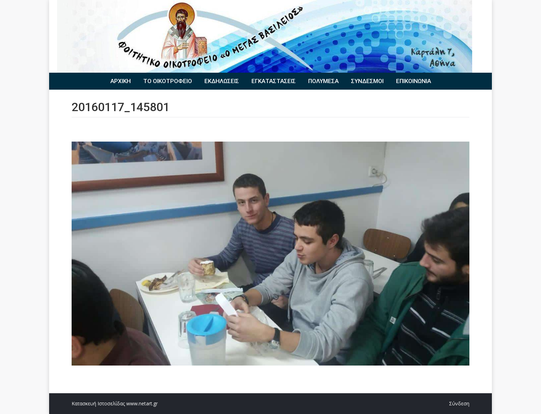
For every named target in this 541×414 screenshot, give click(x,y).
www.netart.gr (142, 403)
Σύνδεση (459, 403)
